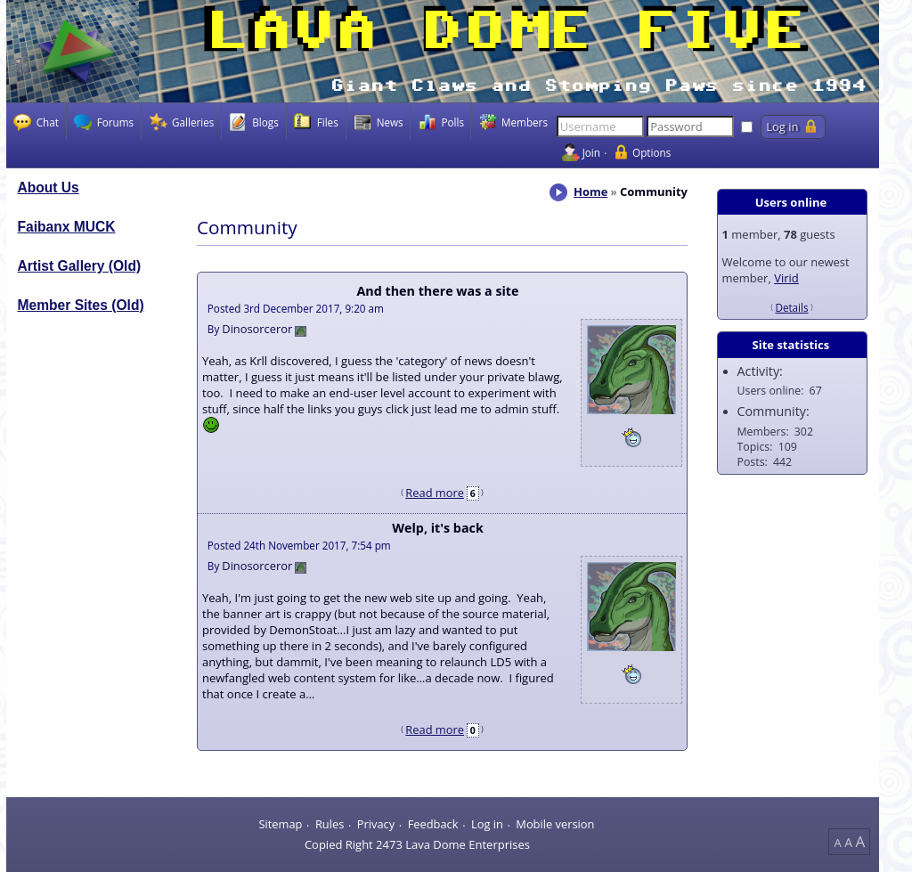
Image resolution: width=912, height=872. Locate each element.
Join (591, 152)
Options (651, 152)
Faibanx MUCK (67, 226)
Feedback (433, 824)
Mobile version (555, 824)
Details (791, 307)
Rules (329, 824)
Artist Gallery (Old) (80, 265)
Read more (434, 493)
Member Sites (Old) (81, 305)
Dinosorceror (257, 329)
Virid (786, 278)
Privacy (376, 824)
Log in (487, 824)
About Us (48, 187)
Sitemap (280, 824)
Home (590, 191)
